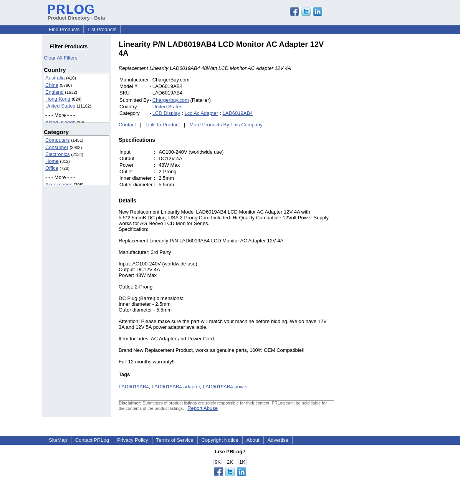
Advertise (278, 440)
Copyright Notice (220, 440)
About (253, 440)
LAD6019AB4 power (225, 387)
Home (52, 161)
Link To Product (163, 125)
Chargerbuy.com (170, 100)
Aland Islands (60, 122)
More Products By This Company (226, 125)
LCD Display (166, 113)
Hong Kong (57, 99)
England (54, 92)
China (51, 85)
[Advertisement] (385, 155)
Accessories (58, 184)
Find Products (64, 29)
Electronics (57, 154)
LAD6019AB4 (238, 113)
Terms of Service (175, 440)
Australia (55, 78)
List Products (102, 29)
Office (51, 168)
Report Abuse (202, 408)
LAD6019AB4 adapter (176, 387)
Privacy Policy (132, 440)
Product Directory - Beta (76, 15)
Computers (57, 140)
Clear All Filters (60, 58)
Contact (127, 125)
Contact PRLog (92, 440)
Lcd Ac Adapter (201, 113)
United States (60, 106)
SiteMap (58, 440)
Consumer (56, 147)
